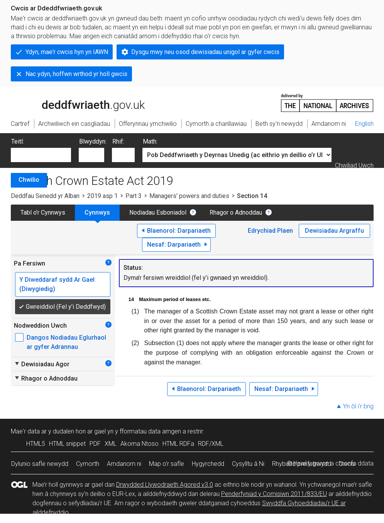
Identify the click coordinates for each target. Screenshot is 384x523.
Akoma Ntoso (139, 443)
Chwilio (29, 179)
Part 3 (133, 196)
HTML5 (35, 443)
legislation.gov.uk (72, 102)
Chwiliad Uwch (354, 165)
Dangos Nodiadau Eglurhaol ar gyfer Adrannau (66, 342)
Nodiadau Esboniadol (157, 212)
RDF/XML (210, 443)
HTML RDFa (178, 443)
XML (111, 443)
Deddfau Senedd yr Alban (45, 196)
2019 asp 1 (102, 196)
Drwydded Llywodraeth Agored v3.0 (164, 484)
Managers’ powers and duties (189, 196)
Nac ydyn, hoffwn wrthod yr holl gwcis (76, 74)
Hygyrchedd (208, 463)
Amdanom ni (124, 463)
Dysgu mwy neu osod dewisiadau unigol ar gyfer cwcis (205, 52)
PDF (95, 443)
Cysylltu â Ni (248, 463)
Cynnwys (97, 212)
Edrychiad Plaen (270, 230)
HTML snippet (67, 443)
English (364, 123)
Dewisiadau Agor (41, 364)
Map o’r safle (166, 463)
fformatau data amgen (150, 431)
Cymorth (87, 463)
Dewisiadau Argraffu (334, 230)
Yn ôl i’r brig (358, 406)
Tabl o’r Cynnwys (42, 212)
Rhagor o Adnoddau (236, 212)
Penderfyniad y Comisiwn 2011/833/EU (274, 494)
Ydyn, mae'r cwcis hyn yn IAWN (66, 52)
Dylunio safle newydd (39, 463)
